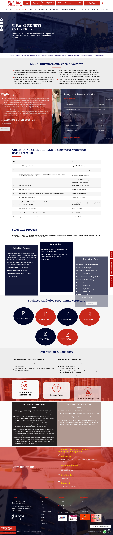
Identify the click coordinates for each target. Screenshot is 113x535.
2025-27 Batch (67, 339)
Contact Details (99, 55)
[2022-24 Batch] (67, 314)
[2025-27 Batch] (67, 335)
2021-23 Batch (45, 319)
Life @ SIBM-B (86, 9)
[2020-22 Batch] (24, 313)
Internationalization (69, 9)
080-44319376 (65, 469)
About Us (6, 9)
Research (43, 9)
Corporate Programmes (102, 9)
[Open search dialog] (102, 3)
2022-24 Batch (67, 319)
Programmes (19, 9)
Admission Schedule (47, 55)
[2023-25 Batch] (89, 314)
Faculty (31, 9)
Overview (11, 55)
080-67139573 (65, 471)
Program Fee (25, 55)
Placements (55, 9)
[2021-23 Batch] (46, 314)
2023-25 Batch (89, 319)
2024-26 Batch (45, 339)
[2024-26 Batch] (46, 334)
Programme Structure (60, 55)
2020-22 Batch (23, 318)
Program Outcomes (73, 55)
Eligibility (18, 55)
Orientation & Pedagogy (87, 55)
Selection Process (35, 55)
